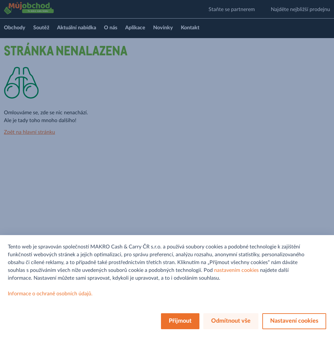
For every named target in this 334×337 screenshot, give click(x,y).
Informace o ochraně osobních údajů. (50, 293)
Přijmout (180, 321)
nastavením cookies (236, 270)
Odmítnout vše (231, 321)
